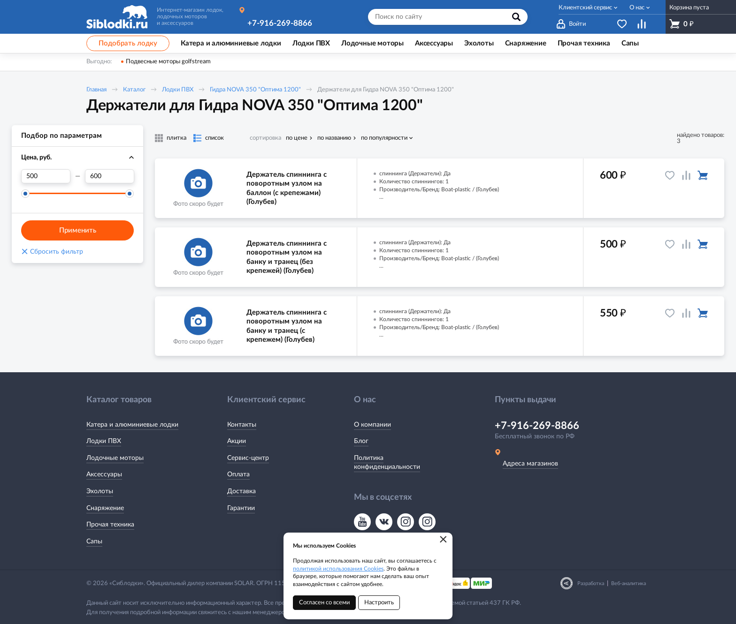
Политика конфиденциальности (387, 463)
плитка (176, 138)
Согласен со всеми (324, 603)
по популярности (384, 138)
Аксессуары (104, 474)
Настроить (379, 603)
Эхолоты (99, 491)
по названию (334, 138)
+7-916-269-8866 (279, 23)
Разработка (590, 583)
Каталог (134, 90)
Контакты (241, 424)
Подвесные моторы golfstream (168, 62)
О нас (636, 8)
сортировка (265, 138)
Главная (96, 90)
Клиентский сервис (585, 8)
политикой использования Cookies (338, 568)
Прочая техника (110, 524)
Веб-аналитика (628, 583)
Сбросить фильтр (52, 252)
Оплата (238, 474)
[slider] (25, 193)
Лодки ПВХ (177, 90)
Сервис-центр (248, 458)
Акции (236, 441)
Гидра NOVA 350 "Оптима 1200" (255, 90)
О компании (372, 424)
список (214, 138)
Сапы (94, 541)
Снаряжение (105, 508)
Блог (361, 441)
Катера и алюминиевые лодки (132, 424)
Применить (77, 230)
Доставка (241, 491)
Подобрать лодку (128, 43)
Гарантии (241, 508)
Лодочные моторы (115, 458)
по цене (296, 138)
